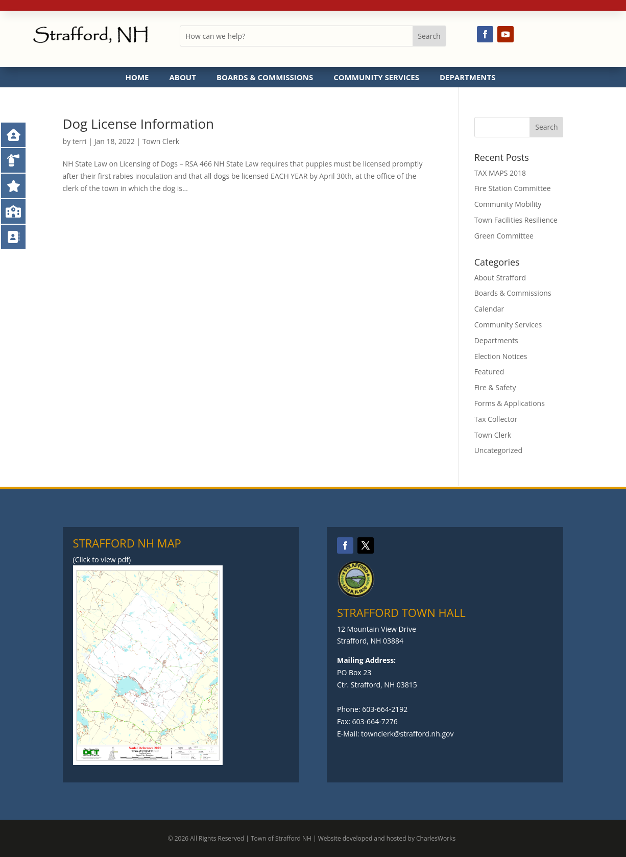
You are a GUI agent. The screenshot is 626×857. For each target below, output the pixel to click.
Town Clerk (161, 141)
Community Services (376, 77)
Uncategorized (498, 450)
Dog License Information (138, 123)
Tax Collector (495, 419)
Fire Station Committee (512, 188)
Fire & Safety (495, 387)
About (182, 77)
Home (137, 77)
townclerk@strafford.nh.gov (407, 734)
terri (80, 141)
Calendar (489, 309)
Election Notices (500, 356)
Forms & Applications (509, 403)
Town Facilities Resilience (516, 220)
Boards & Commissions (264, 77)
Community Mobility (508, 204)
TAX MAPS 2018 (500, 173)
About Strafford (500, 277)
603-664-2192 (384, 709)
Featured (489, 371)
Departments (468, 77)
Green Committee (504, 236)
